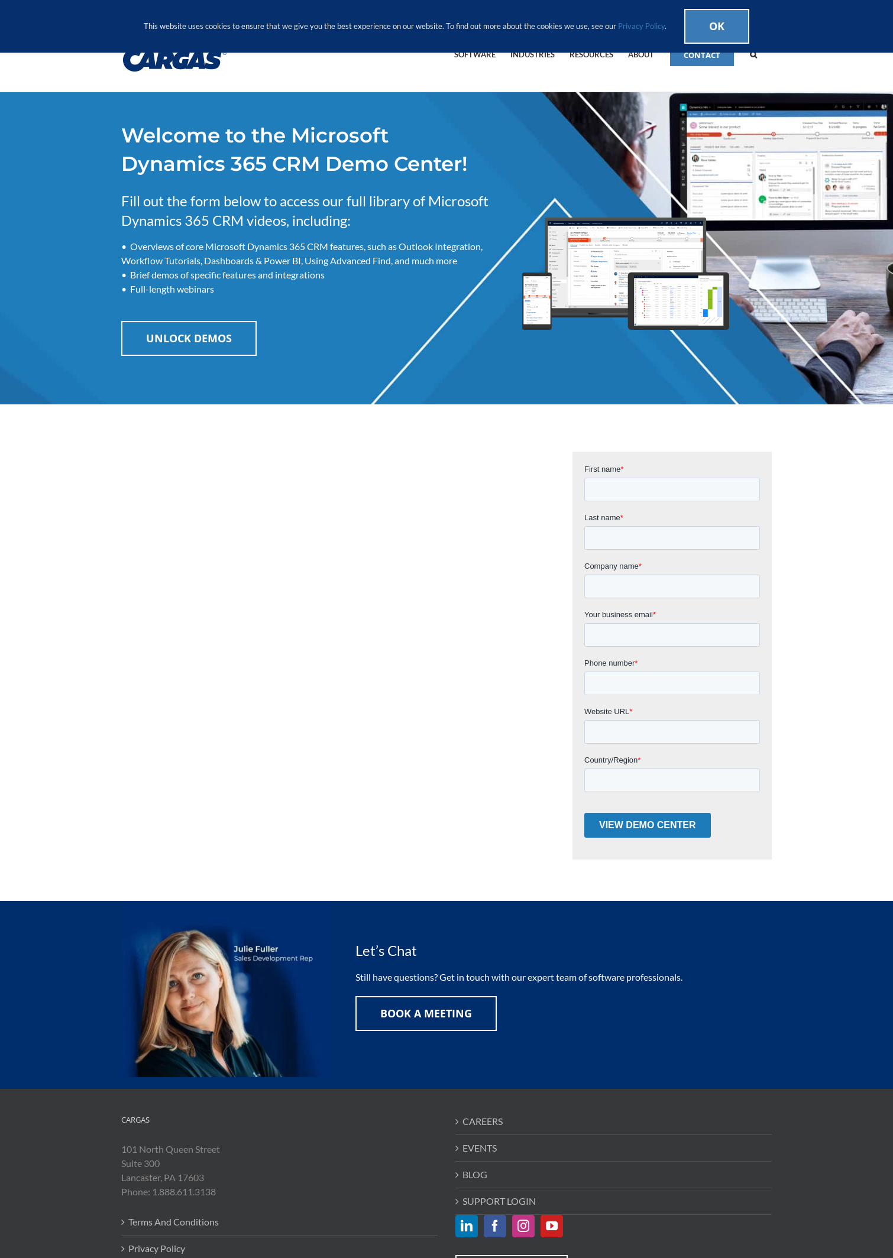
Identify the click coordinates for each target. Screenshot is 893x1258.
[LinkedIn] (466, 1226)
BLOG (474, 1174)
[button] (753, 53)
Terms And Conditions (173, 1221)
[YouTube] (552, 1226)
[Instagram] (523, 1226)
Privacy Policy (156, 1248)
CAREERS (482, 1121)
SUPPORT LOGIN (499, 1201)
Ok (716, 26)
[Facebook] (495, 1226)
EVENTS (479, 1147)
